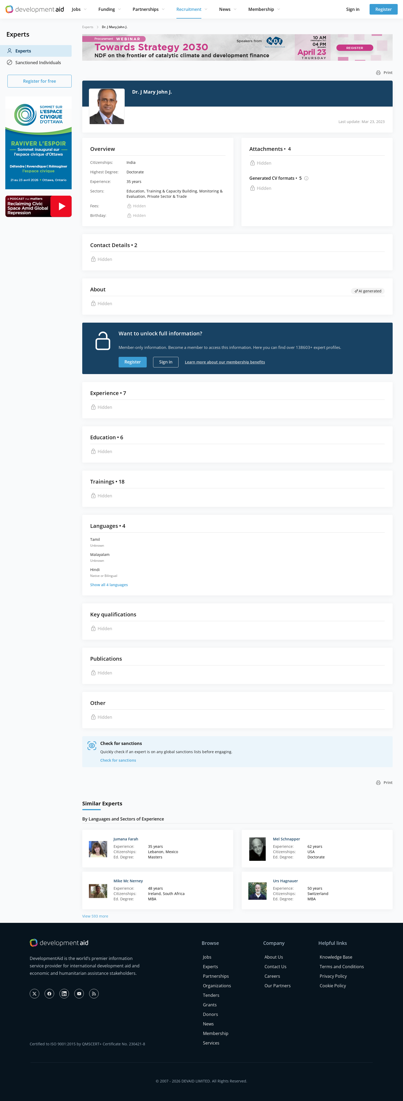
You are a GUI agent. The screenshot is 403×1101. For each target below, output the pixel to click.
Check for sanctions (118, 760)
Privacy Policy (333, 976)
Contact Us (276, 967)
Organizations (217, 986)
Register (383, 9)
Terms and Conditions (342, 967)
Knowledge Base (336, 957)
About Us (274, 957)
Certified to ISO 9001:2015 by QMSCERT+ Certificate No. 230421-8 (87, 1043)
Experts (18, 51)
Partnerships (146, 9)
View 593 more (95, 916)
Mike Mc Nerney (128, 880)
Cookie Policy (333, 986)
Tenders (211, 995)
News (225, 9)
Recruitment (188, 9)
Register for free (39, 81)
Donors (210, 1014)
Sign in (352, 9)
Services (211, 1043)
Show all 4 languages (109, 584)
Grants (210, 1005)
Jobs (76, 9)
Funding (106, 9)
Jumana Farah (126, 838)
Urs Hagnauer (285, 880)
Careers (272, 976)
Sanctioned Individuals (33, 62)
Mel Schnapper (286, 838)
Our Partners (278, 986)
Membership (261, 9)
